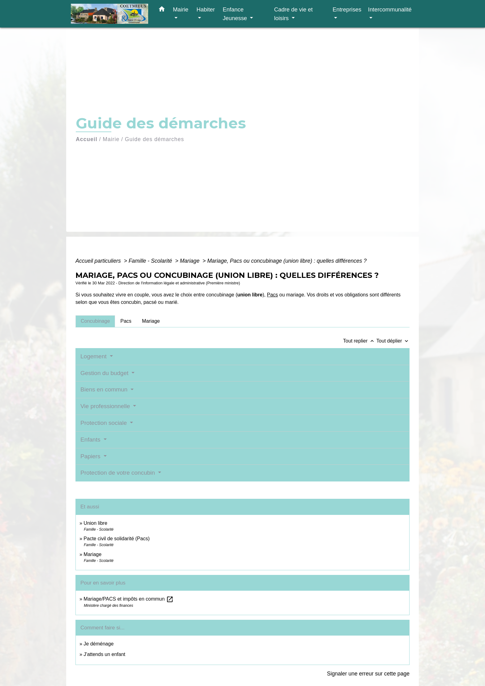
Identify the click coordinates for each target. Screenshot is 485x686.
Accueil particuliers (98, 261)
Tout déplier (393, 340)
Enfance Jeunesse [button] (236, 13)
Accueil (86, 139)
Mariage (190, 261)
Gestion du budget (105, 373)
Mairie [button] (180, 9)
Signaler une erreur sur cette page (368, 674)
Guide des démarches (154, 139)
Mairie (111, 139)
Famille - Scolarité (151, 261)
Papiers (91, 456)
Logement (94, 356)
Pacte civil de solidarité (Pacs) (116, 538)
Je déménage (99, 643)
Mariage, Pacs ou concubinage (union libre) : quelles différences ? (287, 261)
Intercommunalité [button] (390, 9)
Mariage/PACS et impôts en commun (128, 599)
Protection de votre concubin (118, 472)
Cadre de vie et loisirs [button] (293, 13)
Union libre (95, 523)
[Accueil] (109, 13)
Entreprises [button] (347, 9)
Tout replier (359, 340)
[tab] (95, 321)
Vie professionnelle (105, 406)
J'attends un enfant (104, 654)
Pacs (272, 294)
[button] (161, 10)
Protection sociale (104, 423)
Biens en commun (104, 389)
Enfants (91, 439)
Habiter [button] (205, 9)
